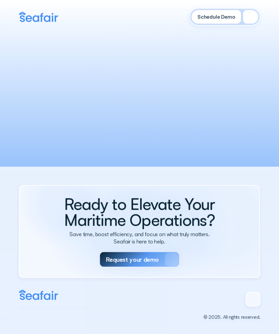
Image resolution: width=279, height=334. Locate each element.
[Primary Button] (139, 254)
